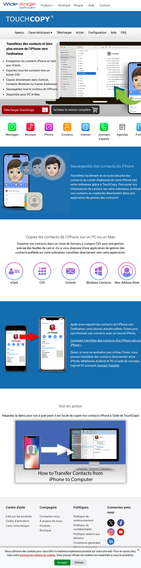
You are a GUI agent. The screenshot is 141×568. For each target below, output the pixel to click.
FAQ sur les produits (19, 516)
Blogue (78, 5)
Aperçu (19, 32)
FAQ (123, 32)
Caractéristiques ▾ (40, 32)
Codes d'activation (17, 521)
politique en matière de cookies (37, 555)
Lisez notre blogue (17, 525)
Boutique (64, 5)
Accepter (62, 562)
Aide (91, 5)
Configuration (97, 32)
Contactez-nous (50, 516)
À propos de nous (51, 521)
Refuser (79, 562)
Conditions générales (86, 543)
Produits (48, 5)
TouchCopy (70, 18)
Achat (80, 32)
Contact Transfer (108, 365)
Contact (105, 5)
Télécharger (64, 32)
